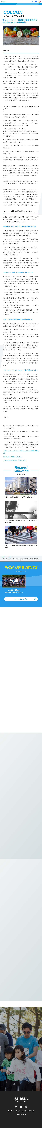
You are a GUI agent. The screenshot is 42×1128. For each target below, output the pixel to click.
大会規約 (24, 1111)
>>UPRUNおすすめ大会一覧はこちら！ (14, 460)
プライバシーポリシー (14, 1111)
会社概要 (31, 1111)
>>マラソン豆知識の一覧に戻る (12, 456)
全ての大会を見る (25, 599)
